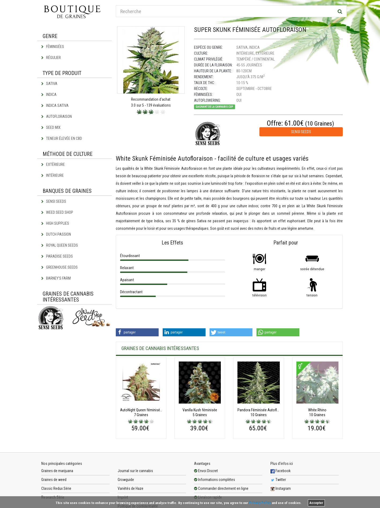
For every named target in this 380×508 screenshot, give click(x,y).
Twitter (278, 479)
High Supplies (55, 223)
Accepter (316, 503)
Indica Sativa (55, 105)
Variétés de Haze (130, 488)
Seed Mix (51, 127)
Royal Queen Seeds (59, 245)
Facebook (280, 471)
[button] (137, 332)
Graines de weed (53, 479)
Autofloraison (56, 116)
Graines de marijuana (57, 471)
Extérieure (53, 164)
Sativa (49, 83)
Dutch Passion (56, 234)
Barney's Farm (56, 278)
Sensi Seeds (53, 201)
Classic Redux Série (56, 488)
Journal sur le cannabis (135, 471)
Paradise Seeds (57, 256)
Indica (49, 94)
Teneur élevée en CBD (61, 138)
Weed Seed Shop (57, 212)
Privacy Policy (260, 503)
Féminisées (52, 46)
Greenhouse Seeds (59, 267)
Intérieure (52, 175)
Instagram (280, 488)
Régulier (51, 57)
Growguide (126, 479)
